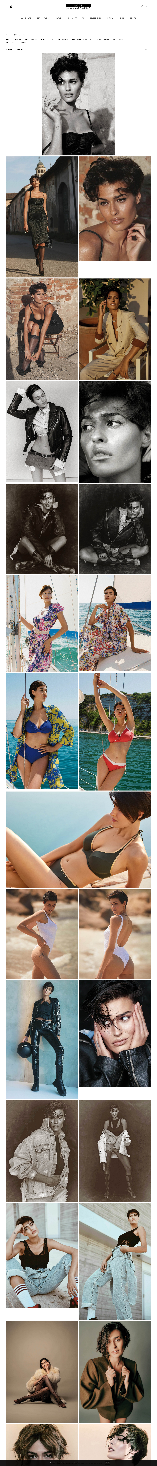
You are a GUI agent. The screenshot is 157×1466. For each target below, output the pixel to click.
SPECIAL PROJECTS (75, 18)
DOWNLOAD (147, 49)
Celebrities (95, 18)
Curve (58, 18)
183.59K (22, 42)
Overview (19, 49)
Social (133, 18)
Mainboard (26, 18)
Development (43, 18)
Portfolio (10, 49)
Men (122, 18)
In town (110, 18)
